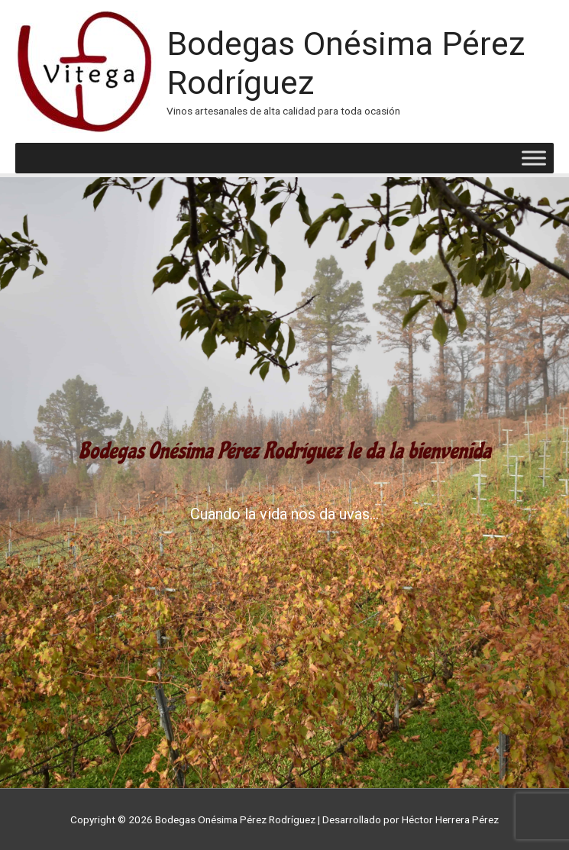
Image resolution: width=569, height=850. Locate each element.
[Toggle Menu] (534, 158)
